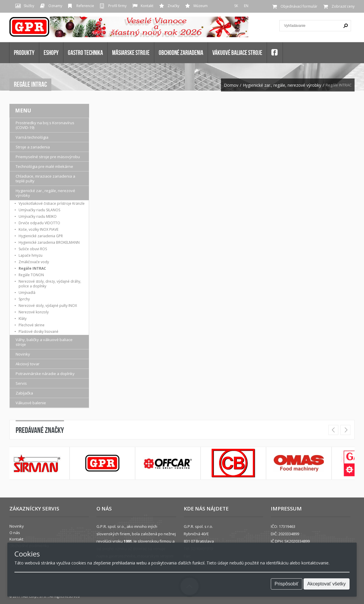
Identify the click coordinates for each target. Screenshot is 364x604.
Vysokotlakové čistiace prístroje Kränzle (52, 203)
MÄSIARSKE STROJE (131, 52)
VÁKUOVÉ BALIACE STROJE (237, 52)
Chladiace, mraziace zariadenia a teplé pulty (45, 178)
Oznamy (55, 5)
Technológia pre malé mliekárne (44, 166)
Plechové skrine (32, 325)
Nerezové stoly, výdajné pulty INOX (48, 305)
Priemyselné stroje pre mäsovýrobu (48, 156)
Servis (21, 383)
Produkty (24, 52)
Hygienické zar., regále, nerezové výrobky (282, 85)
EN (246, 5)
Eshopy (51, 52)
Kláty (23, 318)
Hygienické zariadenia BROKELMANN (49, 242)
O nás (14, 532)
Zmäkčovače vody (34, 261)
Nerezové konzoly (34, 312)
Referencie (85, 5)
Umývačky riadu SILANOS (39, 209)
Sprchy (24, 299)
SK (236, 5)
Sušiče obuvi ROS (33, 248)
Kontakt (147, 5)
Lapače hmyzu (30, 255)
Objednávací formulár (299, 6)
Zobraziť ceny (343, 6)
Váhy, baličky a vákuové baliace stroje (44, 342)
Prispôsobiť (287, 583)
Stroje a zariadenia (33, 147)
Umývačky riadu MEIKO (38, 216)
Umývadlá (27, 292)
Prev (333, 430)
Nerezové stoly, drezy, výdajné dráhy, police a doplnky (50, 284)
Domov (231, 85)
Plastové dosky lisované (38, 331)
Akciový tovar (28, 363)
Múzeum (201, 5)
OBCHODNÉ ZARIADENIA (181, 52)
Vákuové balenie (31, 402)
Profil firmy (117, 5)
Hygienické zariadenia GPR (41, 235)
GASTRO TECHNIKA (85, 52)
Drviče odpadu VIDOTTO (39, 222)
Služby (29, 5)
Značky (173, 5)
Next (345, 430)
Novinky (23, 354)
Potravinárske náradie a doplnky (45, 373)
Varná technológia (32, 137)
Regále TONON (31, 274)
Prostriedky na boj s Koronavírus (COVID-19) (45, 125)
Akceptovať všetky (326, 583)
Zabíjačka (24, 393)
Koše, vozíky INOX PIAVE (38, 229)
